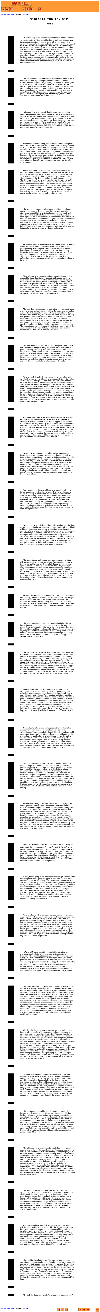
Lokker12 (25, 14)
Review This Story (7, 14)
